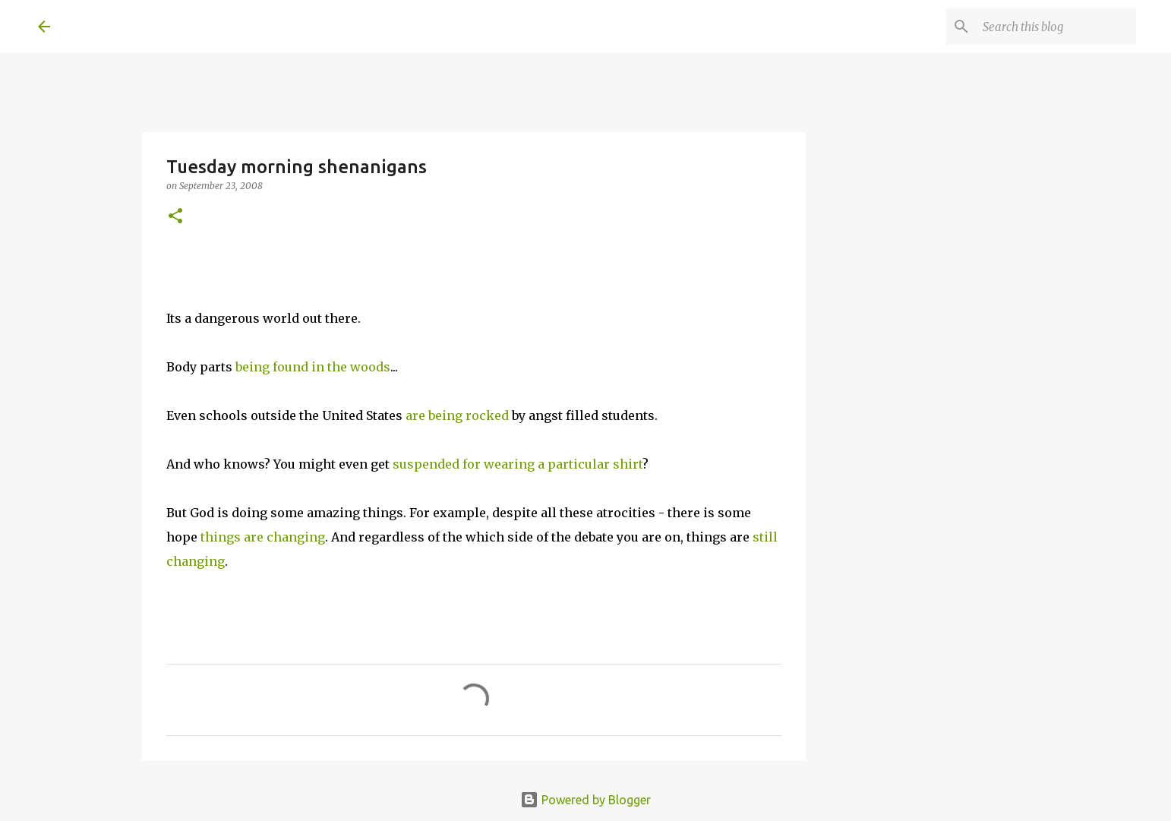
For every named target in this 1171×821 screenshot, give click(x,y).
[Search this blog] (1056, 26)
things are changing (262, 537)
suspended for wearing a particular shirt (517, 464)
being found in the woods (312, 366)
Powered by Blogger (585, 800)
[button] (175, 217)
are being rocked (457, 415)
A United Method (161, 25)
